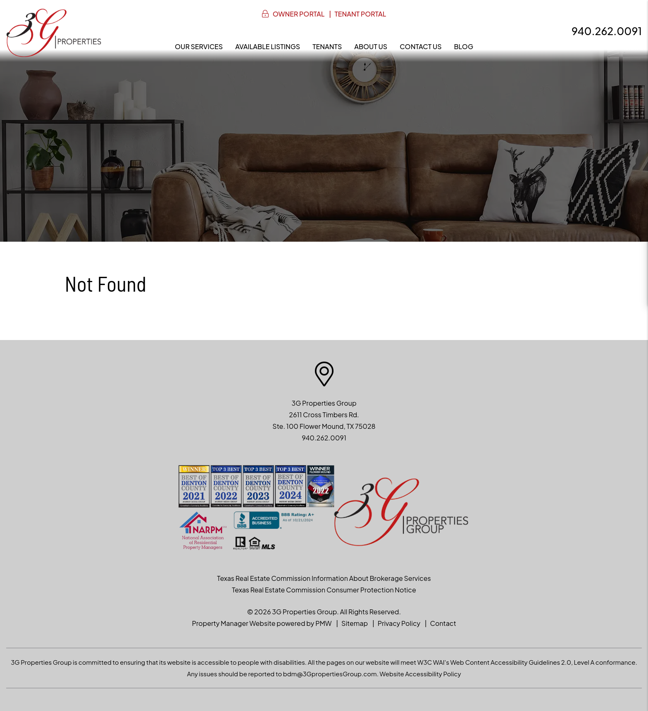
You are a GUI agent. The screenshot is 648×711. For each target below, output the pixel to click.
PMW (323, 623)
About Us (370, 46)
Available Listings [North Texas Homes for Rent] (267, 46)
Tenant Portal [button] (360, 14)
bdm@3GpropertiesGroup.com (330, 674)
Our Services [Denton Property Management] (199, 46)
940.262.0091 (607, 31)
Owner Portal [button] (299, 14)
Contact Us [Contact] (420, 46)
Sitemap (354, 623)
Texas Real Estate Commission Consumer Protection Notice (324, 589)
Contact (443, 623)
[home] (53, 32)
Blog (463, 46)
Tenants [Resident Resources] (327, 46)
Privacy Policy (399, 623)
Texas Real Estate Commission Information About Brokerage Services (324, 578)
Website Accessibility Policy (420, 674)
